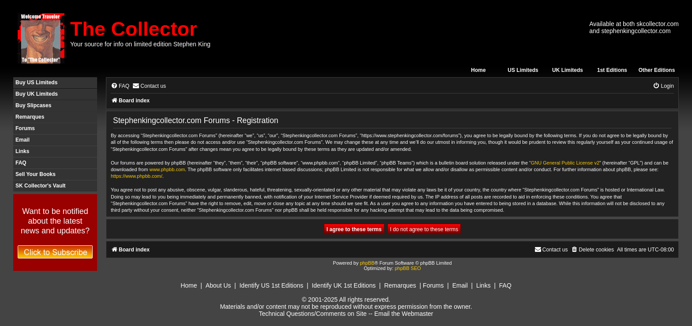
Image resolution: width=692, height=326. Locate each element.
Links (22, 151)
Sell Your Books (35, 174)
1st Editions (612, 70)
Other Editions (657, 70)
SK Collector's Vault (40, 186)
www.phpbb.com (167, 169)
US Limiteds (523, 70)
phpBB (367, 263)
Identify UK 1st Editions (344, 285)
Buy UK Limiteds (36, 94)
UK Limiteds (567, 70)
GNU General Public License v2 (565, 162)
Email (22, 140)
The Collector (133, 29)
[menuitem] (120, 86)
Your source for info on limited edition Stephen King (140, 44)
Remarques (29, 117)
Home (478, 70)
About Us (218, 285)
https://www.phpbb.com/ (136, 176)
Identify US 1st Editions (271, 285)
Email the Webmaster (403, 313)
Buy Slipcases (33, 105)
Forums (25, 128)
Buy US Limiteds (36, 82)
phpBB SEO (408, 268)
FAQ (20, 163)
